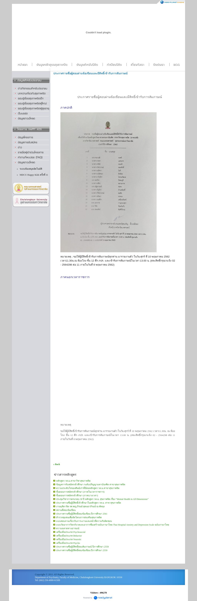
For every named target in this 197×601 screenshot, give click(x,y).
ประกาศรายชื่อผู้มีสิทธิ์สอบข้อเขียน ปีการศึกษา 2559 (81, 550)
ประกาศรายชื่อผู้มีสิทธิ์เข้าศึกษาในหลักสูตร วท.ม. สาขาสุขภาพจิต (88, 502)
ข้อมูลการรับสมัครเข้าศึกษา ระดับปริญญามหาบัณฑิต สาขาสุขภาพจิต (90, 484)
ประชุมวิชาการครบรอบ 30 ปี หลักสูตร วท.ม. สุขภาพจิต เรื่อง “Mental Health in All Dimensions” (102, 499)
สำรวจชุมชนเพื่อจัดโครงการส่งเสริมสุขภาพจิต (79, 517)
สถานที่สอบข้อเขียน (66, 510)
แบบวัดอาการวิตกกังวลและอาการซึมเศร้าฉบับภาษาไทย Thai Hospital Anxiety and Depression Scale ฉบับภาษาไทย (112, 524)
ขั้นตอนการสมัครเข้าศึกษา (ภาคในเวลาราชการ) (80, 491)
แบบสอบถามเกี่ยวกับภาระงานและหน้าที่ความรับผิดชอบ (84, 521)
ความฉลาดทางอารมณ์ (67, 528)
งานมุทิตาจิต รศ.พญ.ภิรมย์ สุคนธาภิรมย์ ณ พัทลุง (80, 506)
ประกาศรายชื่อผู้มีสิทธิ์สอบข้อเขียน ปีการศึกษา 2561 (81, 513)
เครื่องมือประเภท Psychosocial (70, 532)
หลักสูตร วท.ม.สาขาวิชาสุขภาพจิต (73, 480)
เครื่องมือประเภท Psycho (68, 543)
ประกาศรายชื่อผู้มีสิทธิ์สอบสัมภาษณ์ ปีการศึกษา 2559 (82, 546)
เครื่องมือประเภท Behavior (69, 535)
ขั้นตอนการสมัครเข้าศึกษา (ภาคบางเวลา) (77, 495)
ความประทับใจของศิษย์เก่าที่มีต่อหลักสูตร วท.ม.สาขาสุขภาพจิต (87, 488)
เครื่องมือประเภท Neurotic (68, 539)
